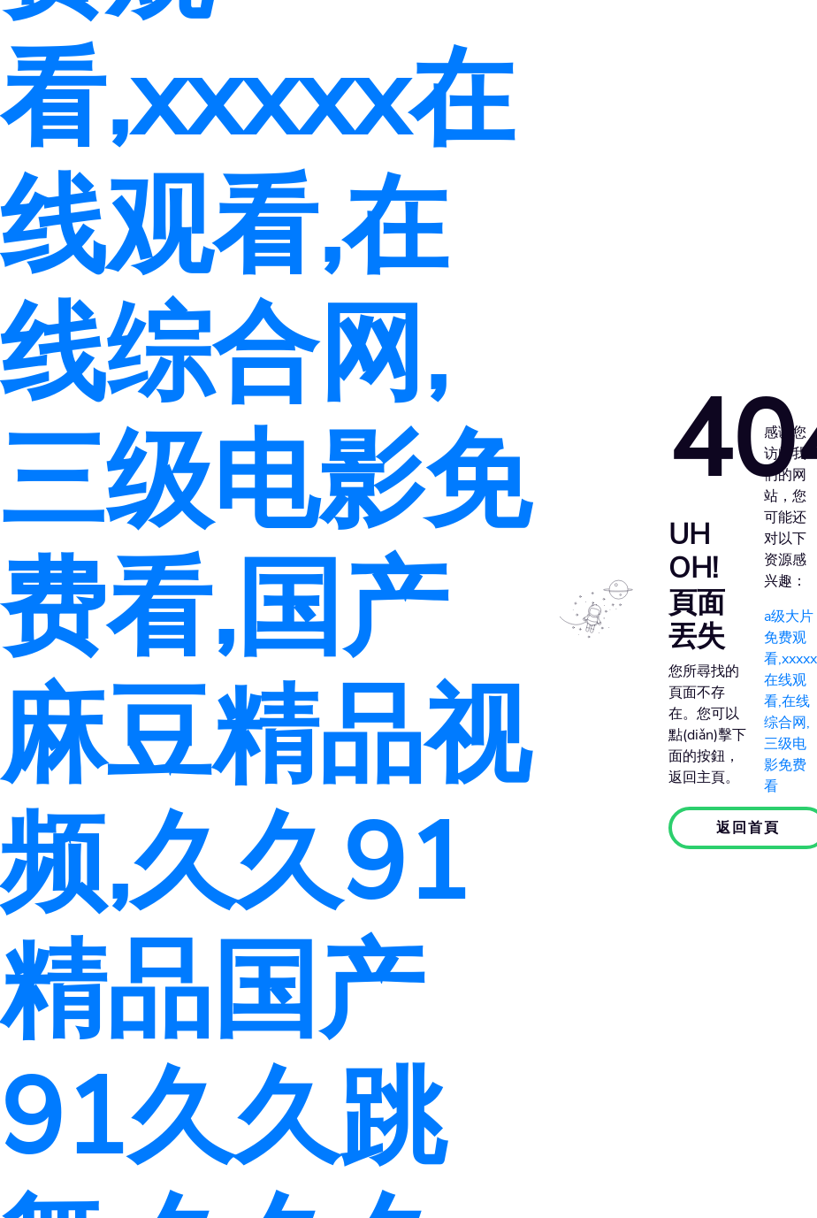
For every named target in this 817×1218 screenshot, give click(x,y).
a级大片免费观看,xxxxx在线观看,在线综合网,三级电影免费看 (790, 701)
